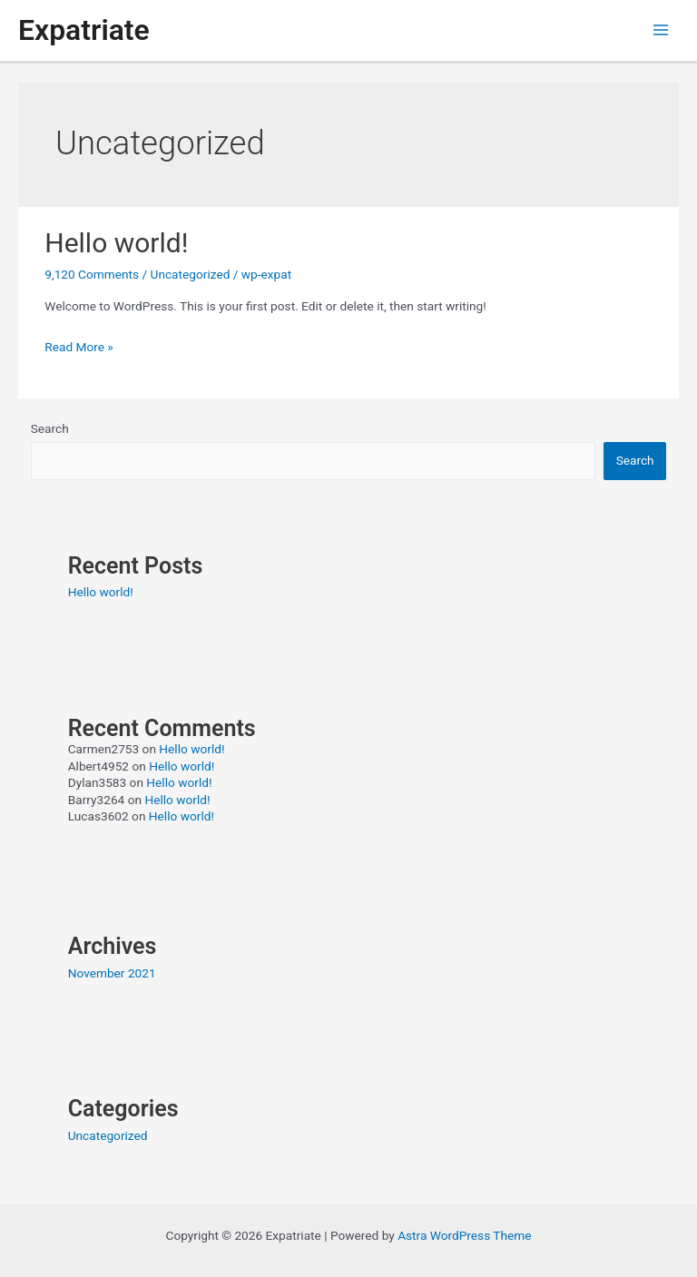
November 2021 (112, 973)
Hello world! (116, 243)
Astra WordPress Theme (464, 1235)
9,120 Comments (91, 274)
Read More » (78, 346)
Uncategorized (191, 274)
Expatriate (84, 30)
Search (50, 428)
